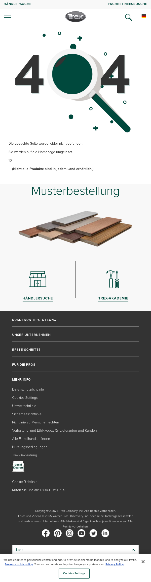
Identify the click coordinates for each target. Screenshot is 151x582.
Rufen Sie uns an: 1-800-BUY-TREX (38, 490)
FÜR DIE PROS (24, 364)
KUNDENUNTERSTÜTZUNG (34, 320)
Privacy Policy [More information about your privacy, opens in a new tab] (115, 564)
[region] (75, 568)
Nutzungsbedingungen (29, 447)
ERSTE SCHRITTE (26, 350)
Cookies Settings (25, 397)
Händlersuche (18, 3)
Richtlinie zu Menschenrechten (35, 422)
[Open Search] (128, 17)
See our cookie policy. (19, 564)
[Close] (143, 561)
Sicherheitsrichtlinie (26, 414)
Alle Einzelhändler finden (31, 438)
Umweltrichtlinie (24, 405)
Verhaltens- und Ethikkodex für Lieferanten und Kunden (54, 430)
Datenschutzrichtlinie (28, 389)
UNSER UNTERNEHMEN (31, 335)
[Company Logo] (75, 16)
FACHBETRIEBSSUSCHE (127, 3)
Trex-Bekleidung (24, 455)
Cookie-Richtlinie (25, 481)
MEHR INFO (21, 379)
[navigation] (75, 12)
